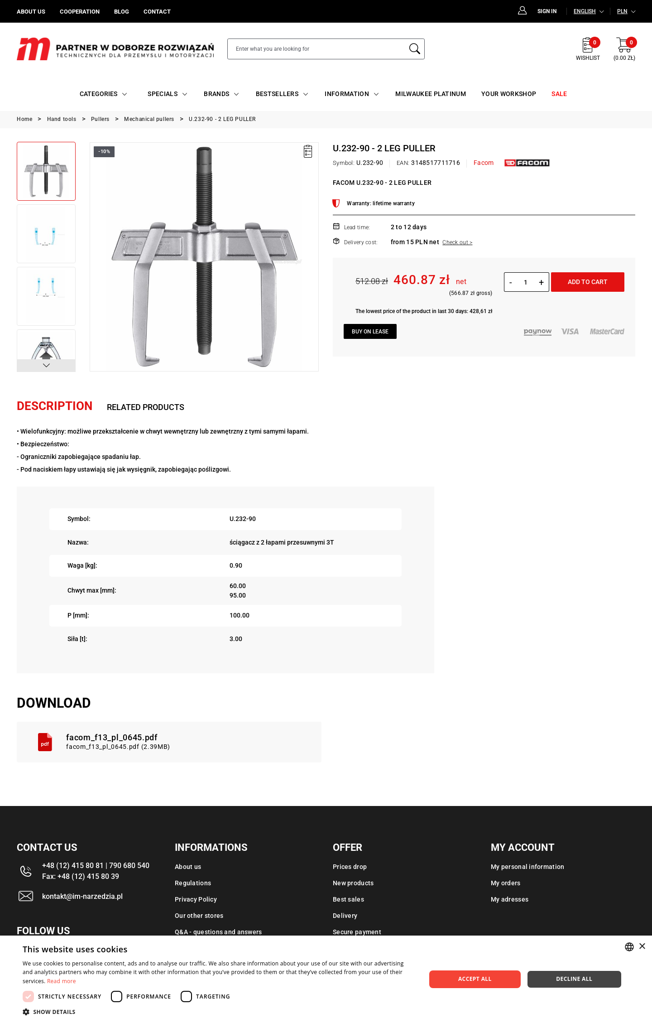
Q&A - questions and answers (218, 932)
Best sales (348, 899)
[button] (46, 365)
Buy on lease (370, 331)
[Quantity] (525, 282)
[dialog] (326, 979)
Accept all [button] (475, 979)
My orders (506, 883)
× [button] (641, 946)
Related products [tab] (145, 407)
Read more (61, 981)
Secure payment (357, 932)
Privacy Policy (196, 899)
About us (188, 866)
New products (353, 883)
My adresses (509, 899)
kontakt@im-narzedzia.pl (82, 896)
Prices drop (350, 866)
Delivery (345, 915)
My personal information (527, 866)
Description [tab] (54, 406)
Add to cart (588, 281)
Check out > (457, 242)
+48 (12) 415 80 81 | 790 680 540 (95, 865)
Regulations (193, 883)
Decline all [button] (574, 979)
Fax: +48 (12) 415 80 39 (80, 876)
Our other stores (199, 915)
